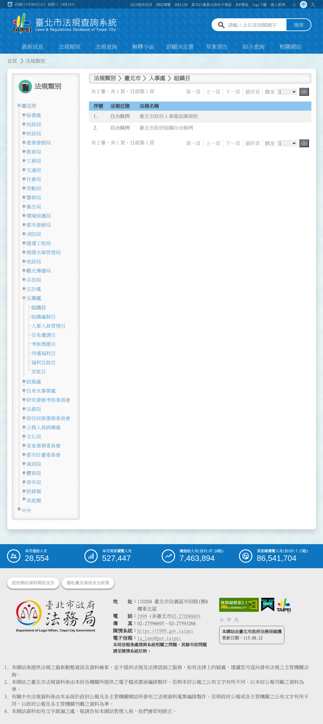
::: (3, 57)
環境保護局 (38, 215)
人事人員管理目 (48, 325)
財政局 (33, 133)
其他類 (33, 500)
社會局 (33, 179)
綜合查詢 (254, 47)
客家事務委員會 (43, 445)
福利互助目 (43, 362)
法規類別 (69, 47)
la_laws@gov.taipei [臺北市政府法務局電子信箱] (159, 638)
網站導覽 (163, 4)
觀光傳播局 (38, 270)
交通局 (33, 170)
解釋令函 (143, 47)
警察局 (33, 197)
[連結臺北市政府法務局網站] (55, 616)
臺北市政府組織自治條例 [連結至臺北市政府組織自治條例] (166, 128)
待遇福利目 (43, 353)
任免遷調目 (43, 335)
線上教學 (278, 4)
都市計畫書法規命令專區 (211, 4)
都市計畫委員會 (43, 454)
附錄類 (33, 491)
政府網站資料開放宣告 (33, 583)
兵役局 (33, 279)
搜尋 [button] (299, 25)
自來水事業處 (41, 390)
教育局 (33, 151)
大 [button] (312, 4)
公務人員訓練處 (43, 427)
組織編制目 (43, 316)
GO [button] (304, 92)
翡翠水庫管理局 (43, 252)
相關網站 (290, 47)
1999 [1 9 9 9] (142, 616)
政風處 (33, 381)
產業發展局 (38, 142)
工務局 (33, 161)
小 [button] (294, 4)
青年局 (33, 482)
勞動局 (33, 188)
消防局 (33, 234)
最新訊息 (33, 47)
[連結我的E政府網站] (267, 605)
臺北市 (29, 105)
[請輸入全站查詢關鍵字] (256, 25)
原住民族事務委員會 (48, 418)
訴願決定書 (180, 47)
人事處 (33, 298)
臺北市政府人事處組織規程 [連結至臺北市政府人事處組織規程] (168, 116)
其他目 (38, 371)
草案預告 (217, 47)
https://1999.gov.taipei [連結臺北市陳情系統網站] (165, 630)
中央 (26, 510)
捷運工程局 (38, 243)
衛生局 (33, 206)
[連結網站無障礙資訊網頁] (239, 605)
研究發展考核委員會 (48, 400)
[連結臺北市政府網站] (284, 606)
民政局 (33, 124)
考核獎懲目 (43, 344)
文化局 (33, 436)
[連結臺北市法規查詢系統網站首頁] (64, 23)
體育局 (33, 473)
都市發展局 (38, 225)
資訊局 (33, 464)
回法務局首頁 (141, 4)
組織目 (38, 307)
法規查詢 (106, 47)
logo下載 (259, 4)
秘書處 (33, 115)
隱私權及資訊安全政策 (88, 583)
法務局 (33, 409)
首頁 (12, 61)
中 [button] (303, 4)
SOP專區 (242, 4)
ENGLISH (181, 4)
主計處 (33, 289)
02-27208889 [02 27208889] (184, 616)
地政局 (33, 261)
